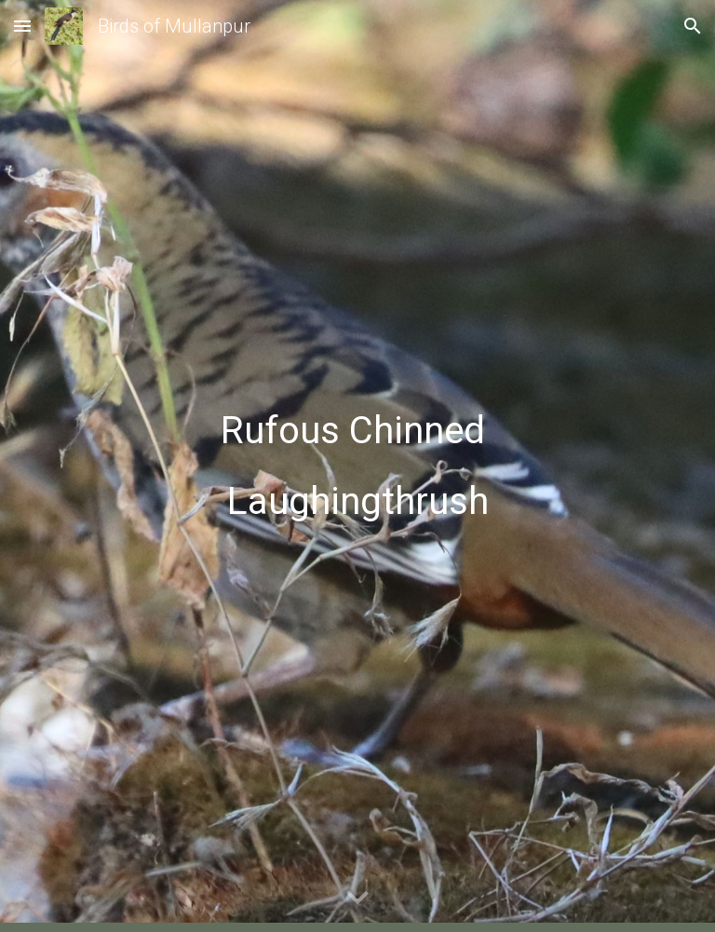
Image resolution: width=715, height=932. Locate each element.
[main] (357, 466)
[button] (22, 25)
